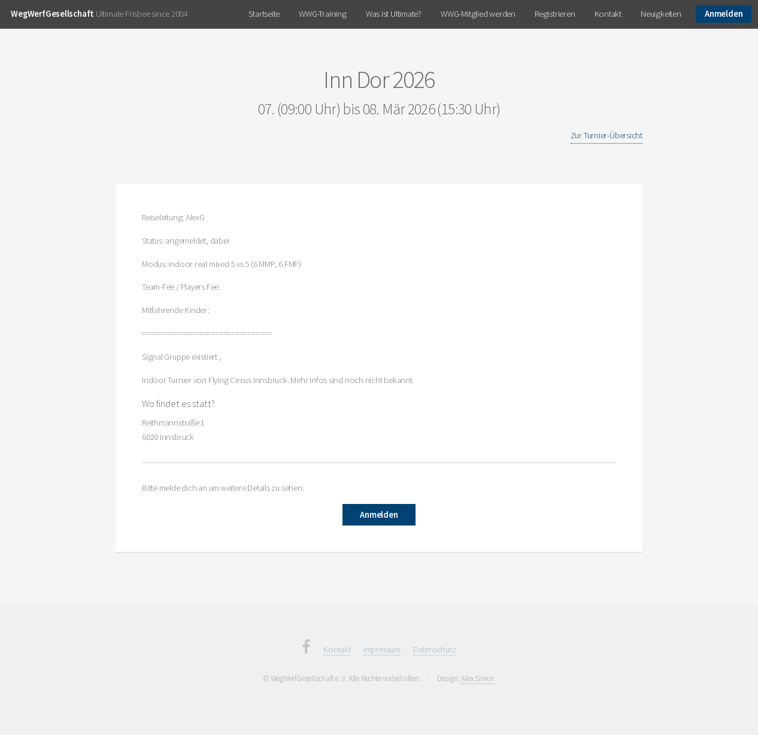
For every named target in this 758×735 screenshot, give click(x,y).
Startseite (264, 13)
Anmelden (723, 13)
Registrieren (555, 13)
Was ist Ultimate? (394, 13)
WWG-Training (322, 13)
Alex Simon (478, 678)
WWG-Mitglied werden (478, 13)
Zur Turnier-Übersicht (606, 135)
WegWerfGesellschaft (52, 13)
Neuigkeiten (661, 13)
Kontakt (608, 13)
